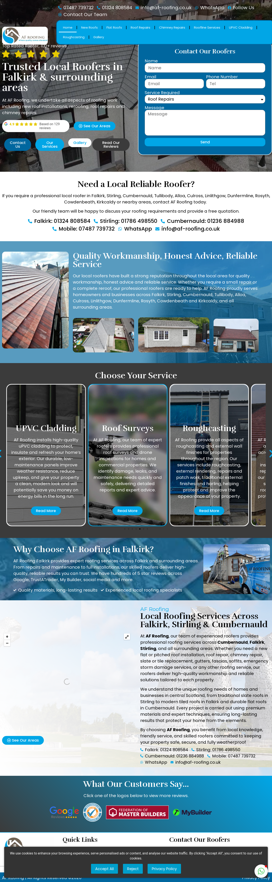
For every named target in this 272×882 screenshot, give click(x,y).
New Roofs (89, 27)
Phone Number (222, 77)
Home (67, 27)
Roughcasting (74, 37)
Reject (133, 868)
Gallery (98, 37)
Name (151, 61)
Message (154, 108)
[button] (124, 529)
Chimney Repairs (172, 27)
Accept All (104, 868)
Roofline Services (207, 27)
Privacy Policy (164, 868)
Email (150, 77)
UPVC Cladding (240, 27)
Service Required (162, 93)
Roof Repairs (140, 27)
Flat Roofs (114, 27)
